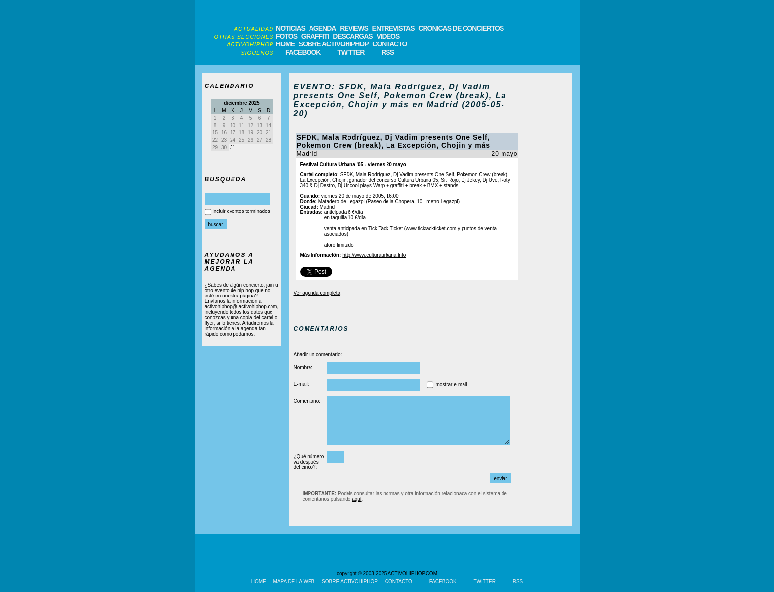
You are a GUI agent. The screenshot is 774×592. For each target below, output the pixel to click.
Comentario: (307, 401)
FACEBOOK (302, 52)
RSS (387, 52)
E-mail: (301, 384)
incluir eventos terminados (241, 211)
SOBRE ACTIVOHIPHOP (334, 44)
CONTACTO (389, 44)
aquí (356, 499)
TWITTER (350, 52)
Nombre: (303, 367)
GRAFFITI (315, 36)
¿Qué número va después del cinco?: (309, 462)
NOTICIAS (290, 28)
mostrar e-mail (451, 384)
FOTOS (286, 36)
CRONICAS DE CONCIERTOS (460, 28)
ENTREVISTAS (393, 28)
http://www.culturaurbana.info (374, 255)
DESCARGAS (352, 36)
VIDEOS (387, 36)
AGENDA (322, 28)
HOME (285, 44)
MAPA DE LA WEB (294, 581)
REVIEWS (354, 28)
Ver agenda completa (317, 293)
